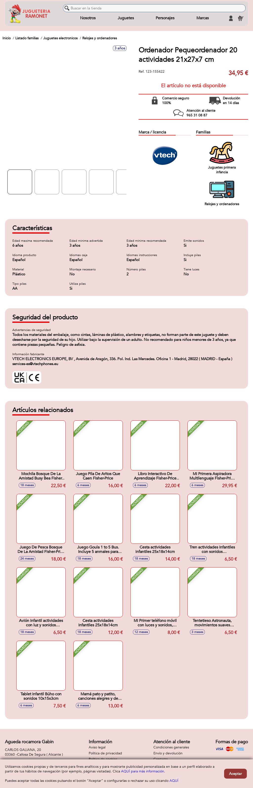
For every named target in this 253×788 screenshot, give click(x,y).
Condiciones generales (171, 747)
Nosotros (88, 18)
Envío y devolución (168, 753)
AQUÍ (173, 780)
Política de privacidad (105, 753)
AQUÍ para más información (142, 771)
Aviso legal (97, 747)
